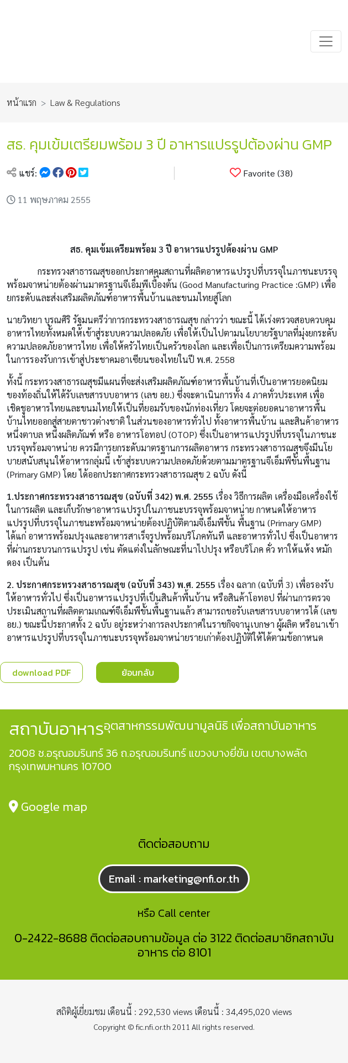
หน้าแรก (21, 102)
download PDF (41, 672)
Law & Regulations (85, 102)
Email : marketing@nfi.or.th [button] (174, 878)
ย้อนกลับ (138, 672)
